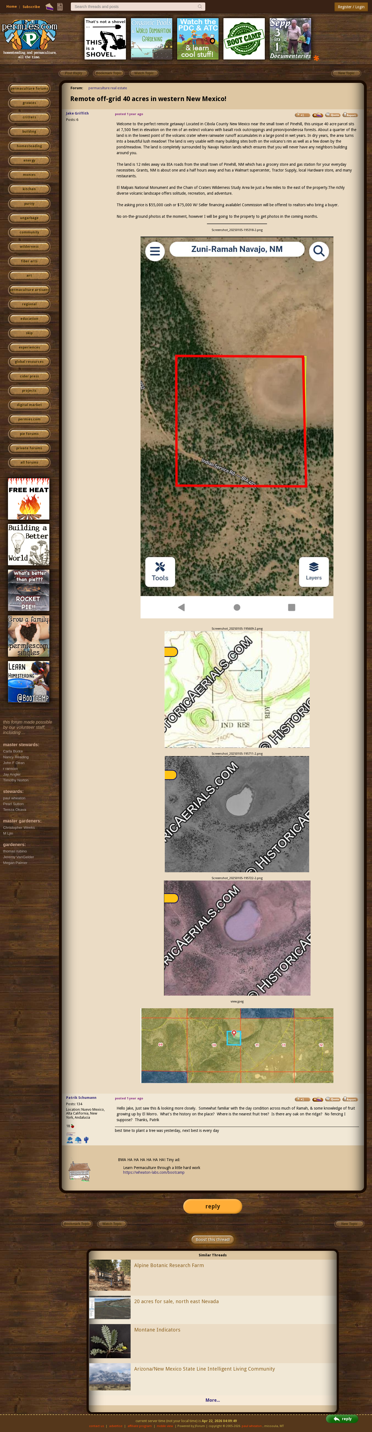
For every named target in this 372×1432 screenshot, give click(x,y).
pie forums (29, 434)
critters (29, 117)
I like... (71, 1134)
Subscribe (31, 7)
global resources (29, 362)
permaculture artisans (29, 290)
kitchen (29, 189)
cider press (29, 376)
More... (213, 1400)
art (29, 276)
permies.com (29, 419)
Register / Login (351, 7)
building (29, 132)
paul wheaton (252, 1426)
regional (29, 304)
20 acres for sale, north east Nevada (176, 1301)
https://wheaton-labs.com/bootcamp (154, 1172)
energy (29, 160)
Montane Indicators (157, 1330)
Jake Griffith (77, 113)
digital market (29, 405)
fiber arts (29, 261)
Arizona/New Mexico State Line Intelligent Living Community (204, 1369)
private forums (29, 448)
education (29, 319)
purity (29, 204)
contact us (96, 1426)
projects (29, 391)
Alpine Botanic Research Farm (169, 1265)
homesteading (29, 146)
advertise (115, 1426)
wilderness (29, 247)
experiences (29, 347)
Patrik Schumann (81, 1098)
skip (29, 333)
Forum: (77, 88)
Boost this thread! (213, 1239)
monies (29, 175)
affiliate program (140, 1426)
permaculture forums (29, 89)
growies (29, 103)
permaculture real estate (107, 88)
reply (212, 1206)
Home (11, 6)
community (29, 232)
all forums (29, 462)
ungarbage (29, 218)
